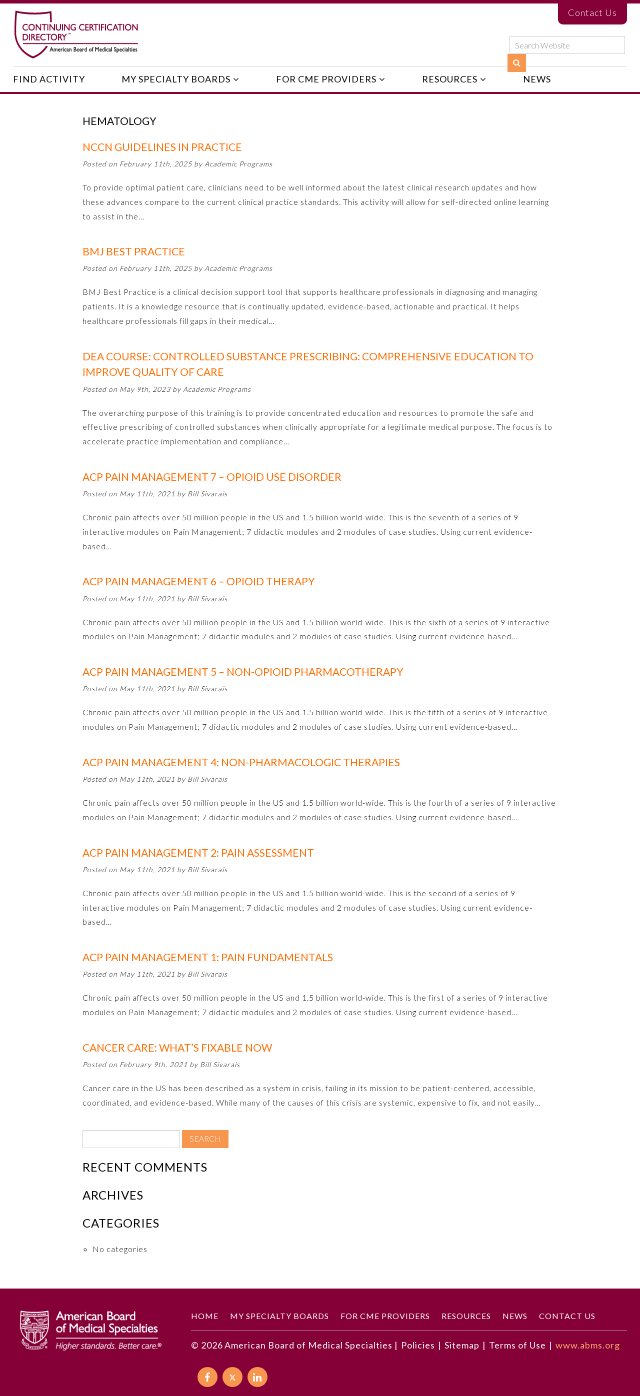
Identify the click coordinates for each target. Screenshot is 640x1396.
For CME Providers (326, 78)
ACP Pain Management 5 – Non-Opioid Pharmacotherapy (243, 671)
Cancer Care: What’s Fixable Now (177, 1047)
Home (204, 1316)
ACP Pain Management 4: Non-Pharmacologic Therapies (241, 762)
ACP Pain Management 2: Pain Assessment (198, 852)
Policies (418, 1345)
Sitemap (462, 1345)
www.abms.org (588, 1345)
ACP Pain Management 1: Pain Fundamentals (207, 957)
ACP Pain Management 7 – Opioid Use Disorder (212, 476)
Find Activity (49, 78)
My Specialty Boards (176, 78)
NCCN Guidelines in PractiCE (162, 146)
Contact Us (592, 12)
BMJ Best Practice (133, 251)
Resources (450, 78)
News (537, 78)
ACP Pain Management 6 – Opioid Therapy (198, 581)
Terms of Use (517, 1345)
